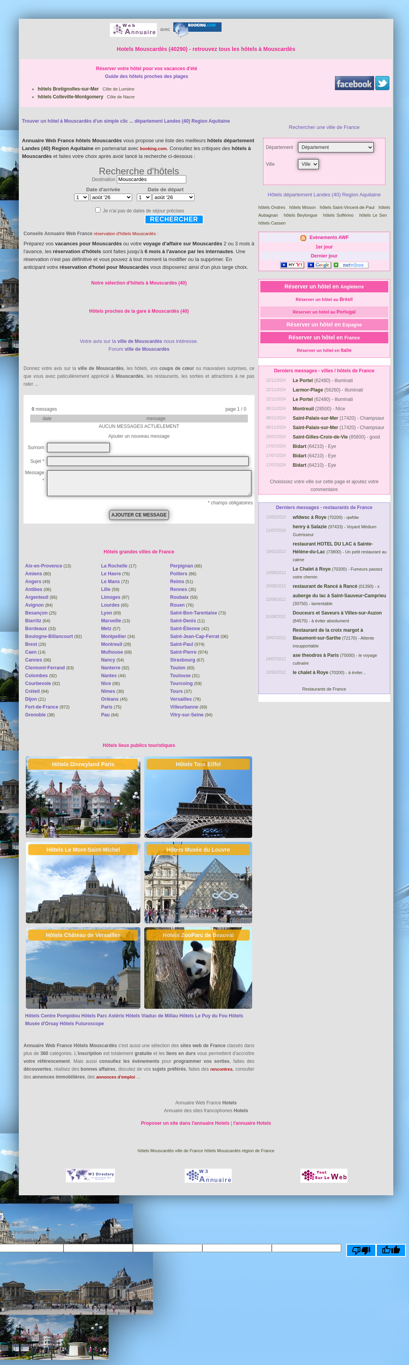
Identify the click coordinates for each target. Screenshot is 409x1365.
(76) (115, 573)
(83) (182, 667)
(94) (37, 691)
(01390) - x (336, 586)
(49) (37, 581)
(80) (38, 573)
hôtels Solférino (339, 215)
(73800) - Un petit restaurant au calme (340, 552)
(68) (116, 652)
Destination (103, 179)
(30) (112, 691)
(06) (38, 589)
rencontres (221, 1069)
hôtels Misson (303, 207)
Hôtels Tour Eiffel (198, 764)
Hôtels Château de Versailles (83, 935)
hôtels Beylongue (301, 215)
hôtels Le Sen (374, 215)
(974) (187, 644)
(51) (181, 581)
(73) (198, 613)
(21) (35, 699)
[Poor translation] (361, 1250)
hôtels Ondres (272, 207)
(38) (40, 714)
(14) (35, 652)
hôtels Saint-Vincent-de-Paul (348, 207)
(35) (183, 589)
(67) (187, 660)
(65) (115, 605)
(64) (37, 620)
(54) (112, 660)
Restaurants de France (324, 689)
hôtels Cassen (272, 223)
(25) (40, 613)
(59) (110, 589)
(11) (187, 620)
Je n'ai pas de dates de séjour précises (143, 211)
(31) (185, 675)
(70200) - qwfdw (325, 517)
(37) (181, 691)
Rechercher (174, 219)
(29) (35, 644)
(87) (115, 597)
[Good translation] (391, 1250)
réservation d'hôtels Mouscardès (125, 233)
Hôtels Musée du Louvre (198, 850)
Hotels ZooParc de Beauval (198, 935)
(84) (39, 605)
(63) (49, 667)
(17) (118, 566)
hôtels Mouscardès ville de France (170, 1150)
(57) (110, 628)
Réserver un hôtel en (324, 286)
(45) (114, 699)
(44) (113, 675)
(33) (40, 628)
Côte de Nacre (86, 96)
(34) (118, 636)
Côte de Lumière (86, 89)
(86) (183, 573)
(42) (189, 628)
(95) (41, 597)
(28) (116, 644)
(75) (111, 707)
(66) (186, 566)
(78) (185, 699)
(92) (53, 636)
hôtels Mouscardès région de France (239, 1150)
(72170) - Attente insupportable (333, 638)
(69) (111, 613)
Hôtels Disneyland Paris (83, 764)
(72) (115, 581)
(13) (48, 566)
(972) (47, 707)
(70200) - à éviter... (329, 672)
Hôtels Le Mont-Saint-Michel (83, 850)
